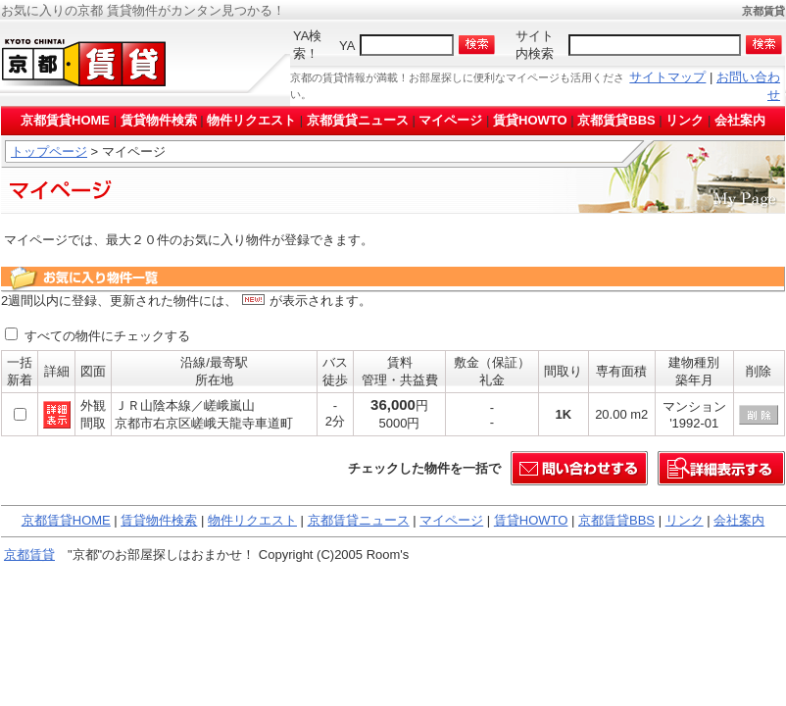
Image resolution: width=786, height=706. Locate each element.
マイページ (450, 120)
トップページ (49, 151)
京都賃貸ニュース (358, 120)
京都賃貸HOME (65, 120)
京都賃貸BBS (616, 120)
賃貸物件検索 (159, 120)
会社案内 (739, 120)
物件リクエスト (251, 120)
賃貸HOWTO (530, 120)
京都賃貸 (29, 554)
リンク (684, 120)
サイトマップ (667, 77)
